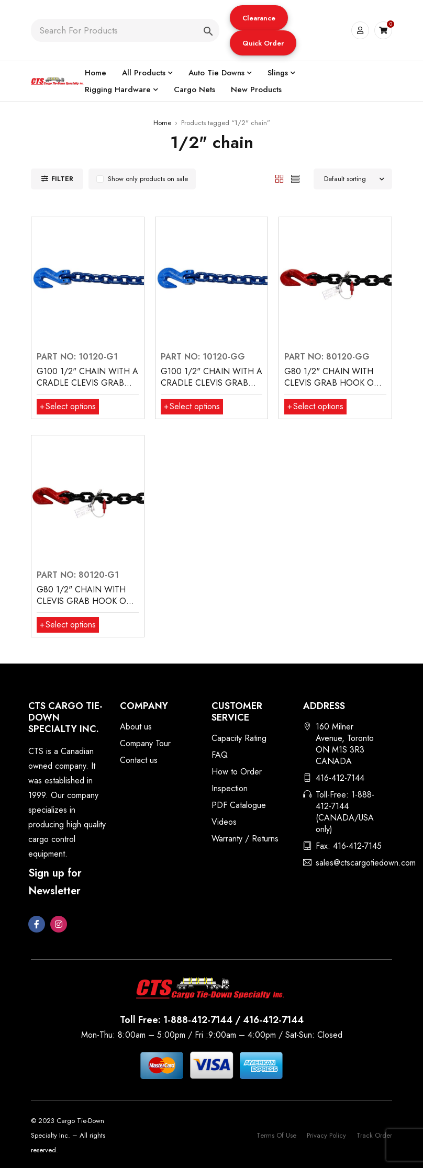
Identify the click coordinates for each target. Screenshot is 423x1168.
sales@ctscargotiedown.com (366, 863)
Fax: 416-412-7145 (349, 846)
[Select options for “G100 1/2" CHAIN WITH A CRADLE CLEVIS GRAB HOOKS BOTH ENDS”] (192, 406)
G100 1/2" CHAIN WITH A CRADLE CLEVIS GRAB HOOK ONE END (87, 382)
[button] (259, 17)
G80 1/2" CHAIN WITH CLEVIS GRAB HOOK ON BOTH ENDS (332, 382)
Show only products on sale (148, 179)
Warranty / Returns (245, 839)
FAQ (220, 755)
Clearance (258, 18)
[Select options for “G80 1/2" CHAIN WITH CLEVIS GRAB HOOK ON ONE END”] (68, 625)
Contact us (139, 760)
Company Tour (145, 743)
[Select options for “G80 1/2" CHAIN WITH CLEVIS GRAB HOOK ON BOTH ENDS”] (315, 406)
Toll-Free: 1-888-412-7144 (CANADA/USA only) (345, 812)
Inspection (230, 788)
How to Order (237, 772)
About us (136, 727)
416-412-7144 (340, 778)
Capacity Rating (239, 738)
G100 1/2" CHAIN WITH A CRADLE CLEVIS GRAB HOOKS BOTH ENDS (211, 382)
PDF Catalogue (239, 805)
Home (162, 123)
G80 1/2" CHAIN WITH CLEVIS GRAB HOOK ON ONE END (85, 601)
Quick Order (263, 43)
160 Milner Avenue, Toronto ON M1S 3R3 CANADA (345, 744)
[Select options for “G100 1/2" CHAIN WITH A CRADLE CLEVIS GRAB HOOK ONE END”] (68, 406)
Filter (62, 179)
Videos (224, 822)
